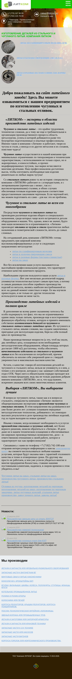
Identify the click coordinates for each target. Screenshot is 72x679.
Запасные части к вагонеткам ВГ (18, 572)
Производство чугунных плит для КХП (26, 541)
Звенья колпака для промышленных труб (23, 615)
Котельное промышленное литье (19, 592)
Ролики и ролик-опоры (13, 596)
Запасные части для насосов (17, 632)
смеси (32, 254)
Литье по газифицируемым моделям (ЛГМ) (43, 43)
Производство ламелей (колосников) (25, 530)
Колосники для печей (12, 600)
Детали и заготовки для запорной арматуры (25, 619)
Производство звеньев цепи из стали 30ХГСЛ (30, 519)
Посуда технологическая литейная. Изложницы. (27, 611)
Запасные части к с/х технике (17, 628)
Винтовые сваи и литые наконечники (21, 577)
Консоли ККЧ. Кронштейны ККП (17, 581)
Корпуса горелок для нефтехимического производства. (31, 641)
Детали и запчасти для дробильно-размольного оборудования (35, 568)
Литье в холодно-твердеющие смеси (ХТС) (39, 58)
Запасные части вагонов (14, 636)
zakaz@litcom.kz (49, 13)
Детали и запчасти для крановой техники (23, 624)
